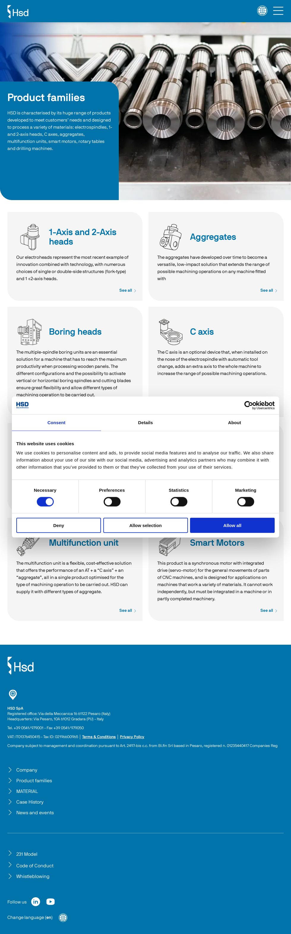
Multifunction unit (29, 543)
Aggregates (170, 237)
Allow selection (145, 525)
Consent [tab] (57, 422)
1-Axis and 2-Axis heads (29, 237)
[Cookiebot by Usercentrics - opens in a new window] (249, 405)
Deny (58, 525)
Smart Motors (170, 543)
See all (128, 290)
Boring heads (29, 332)
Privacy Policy (132, 737)
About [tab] (234, 422)
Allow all (232, 525)
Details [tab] (145, 422)
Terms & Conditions (99, 737)
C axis (170, 332)
